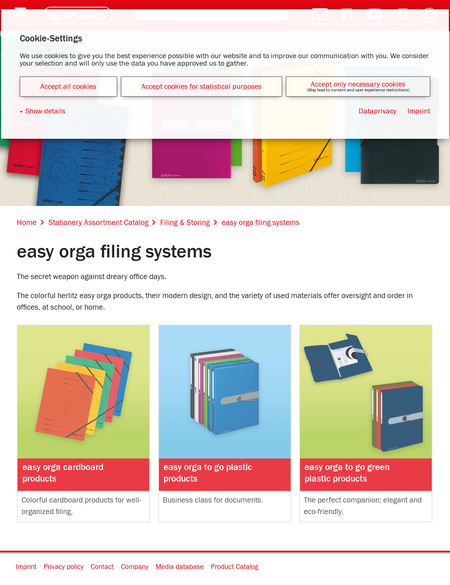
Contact (102, 566)
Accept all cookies (68, 86)
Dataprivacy (377, 111)
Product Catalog (234, 566)
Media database (180, 566)
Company (135, 566)
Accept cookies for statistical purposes (201, 86)
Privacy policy (64, 566)
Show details (45, 111)
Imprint (26, 566)
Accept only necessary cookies (358, 84)
